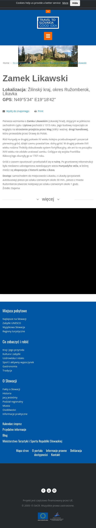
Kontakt (55, 454)
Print (40, 111)
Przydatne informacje (14, 429)
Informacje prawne (56, 450)
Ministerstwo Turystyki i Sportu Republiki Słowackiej (32, 441)
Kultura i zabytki (11, 354)
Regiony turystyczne (14, 331)
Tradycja (7, 370)
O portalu (37, 450)
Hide (75, 3)
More (65, 2)
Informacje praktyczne (15, 414)
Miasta (6, 405)
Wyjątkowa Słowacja (14, 327)
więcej (48, 199)
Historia (7, 393)
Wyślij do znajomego (17, 111)
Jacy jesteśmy (10, 397)
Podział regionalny (13, 401)
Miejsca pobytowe (15, 310)
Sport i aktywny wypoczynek (18, 362)
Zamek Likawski (78, 62)
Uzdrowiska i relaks (13, 358)
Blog (5, 435)
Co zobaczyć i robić (22, 62)
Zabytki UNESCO (12, 323)
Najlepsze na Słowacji (14, 319)
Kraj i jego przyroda (13, 349)
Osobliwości (9, 409)
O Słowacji (10, 380)
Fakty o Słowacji (11, 389)
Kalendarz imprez (12, 423)
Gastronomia (10, 366)
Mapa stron (22, 450)
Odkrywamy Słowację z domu (51, 62)
